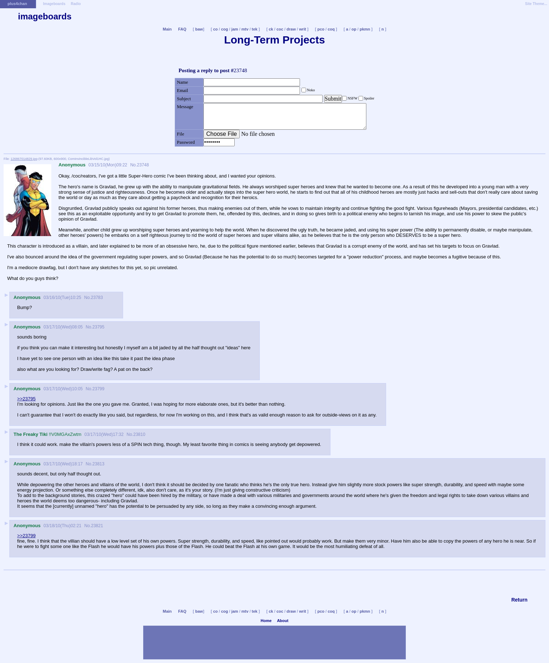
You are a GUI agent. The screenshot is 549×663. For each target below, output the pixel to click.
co (215, 29)
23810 (139, 434)
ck (271, 29)
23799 (98, 388)
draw (291, 29)
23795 (98, 327)
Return (519, 600)
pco (320, 29)
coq (331, 29)
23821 (97, 525)
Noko (310, 90)
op (354, 29)
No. (133, 164)
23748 (143, 164)
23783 (97, 297)
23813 (98, 463)
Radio (76, 4)
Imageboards (54, 4)
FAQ (182, 29)
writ (302, 29)
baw (199, 29)
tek (255, 29)
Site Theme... (536, 4)
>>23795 (26, 398)
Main (167, 29)
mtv (245, 29)
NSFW (352, 98)
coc (279, 29)
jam (234, 29)
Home (266, 620)
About (282, 620)
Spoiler (368, 98)
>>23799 (26, 535)
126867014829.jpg (24, 159)
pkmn (365, 29)
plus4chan (17, 3)
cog (224, 29)
